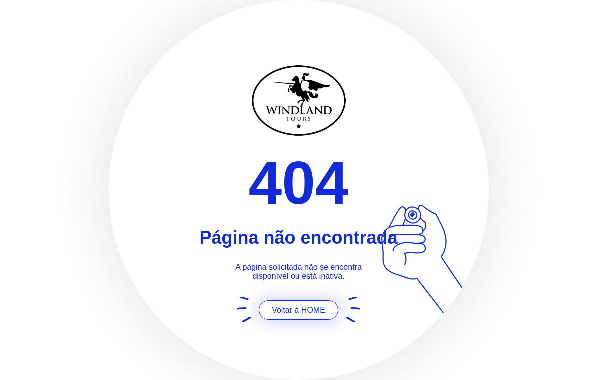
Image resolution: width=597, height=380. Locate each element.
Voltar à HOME (298, 310)
